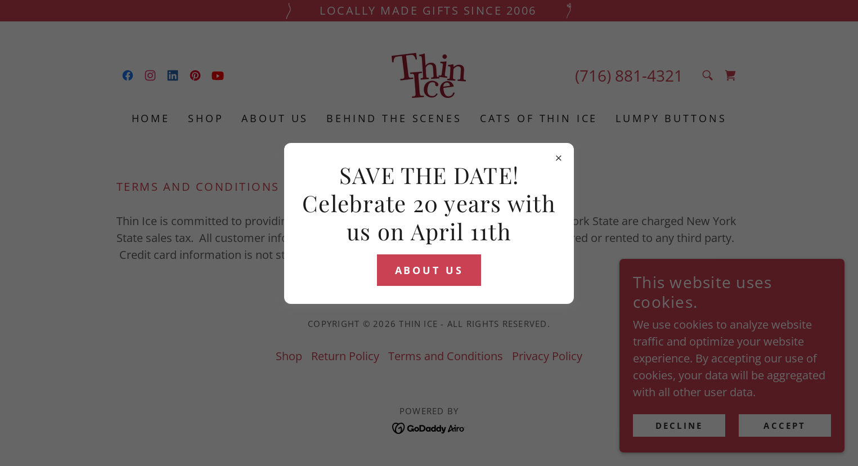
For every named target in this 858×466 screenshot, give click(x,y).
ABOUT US (429, 270)
